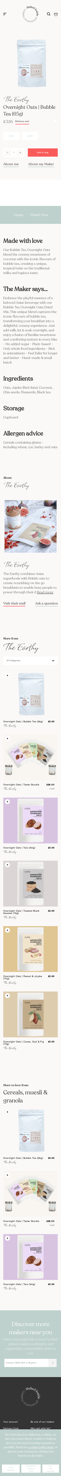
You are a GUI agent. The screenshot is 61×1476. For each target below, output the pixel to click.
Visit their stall (14, 603)
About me (11, 164)
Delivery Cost (11, 1428)
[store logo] (30, 14)
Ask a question (46, 603)
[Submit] (52, 1363)
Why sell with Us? (40, 1428)
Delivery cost (22, 121)
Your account (10, 1422)
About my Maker (41, 164)
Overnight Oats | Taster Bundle (21, 785)
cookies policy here (40, 1447)
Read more (45, 592)
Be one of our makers (42, 1422)
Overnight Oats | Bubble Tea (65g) (23, 721)
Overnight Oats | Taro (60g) (19, 848)
